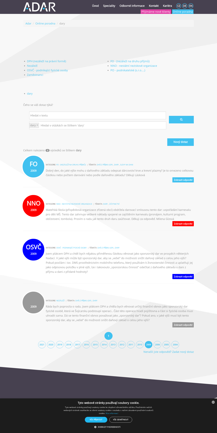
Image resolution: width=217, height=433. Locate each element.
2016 (86, 344)
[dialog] (108, 415)
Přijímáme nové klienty (155, 11)
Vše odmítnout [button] (120, 419)
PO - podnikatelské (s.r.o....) (127, 70)
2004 (175, 344)
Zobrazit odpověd (183, 179)
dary (30, 93)
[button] (108, 427)
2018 (68, 344)
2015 (95, 344)
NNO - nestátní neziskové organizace (133, 66)
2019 (59, 344)
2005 (166, 344)
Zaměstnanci (35, 75)
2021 (41, 344)
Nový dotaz (180, 142)
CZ (178, 6)
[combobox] (213, 402)
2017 (77, 344)
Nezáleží (32, 66)
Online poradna (183, 11)
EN (190, 6)
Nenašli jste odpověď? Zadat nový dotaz (168, 352)
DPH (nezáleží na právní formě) (46, 61)
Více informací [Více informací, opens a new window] (112, 413)
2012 (122, 344)
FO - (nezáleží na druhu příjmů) (129, 61)
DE (184, 6)
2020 (50, 344)
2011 (130, 344)
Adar (28, 23)
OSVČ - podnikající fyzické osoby (47, 70)
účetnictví (114, 204)
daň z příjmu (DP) (105, 164)
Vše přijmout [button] (96, 419)
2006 (157, 344)
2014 (104, 344)
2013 (113, 344)
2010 (139, 344)
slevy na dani (126, 164)
